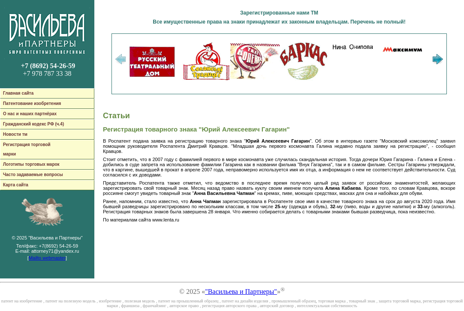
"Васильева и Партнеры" (241, 291)
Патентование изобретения (32, 103)
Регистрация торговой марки (27, 149)
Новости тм (15, 134)
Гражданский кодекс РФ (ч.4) (33, 124)
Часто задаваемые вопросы (33, 174)
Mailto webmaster (47, 257)
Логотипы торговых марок (31, 164)
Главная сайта (18, 93)
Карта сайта (15, 184)
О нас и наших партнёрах (30, 113)
